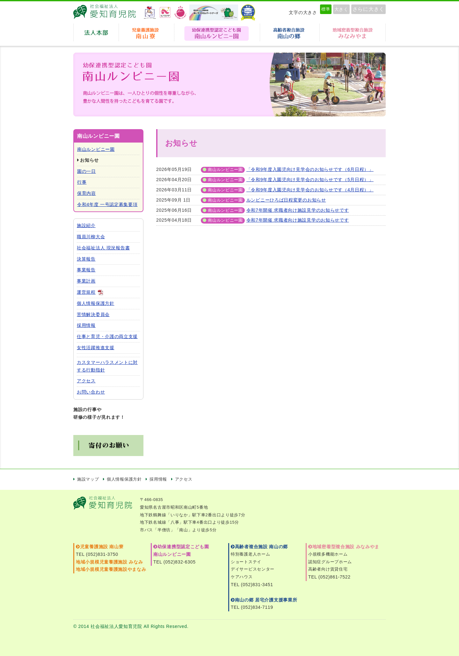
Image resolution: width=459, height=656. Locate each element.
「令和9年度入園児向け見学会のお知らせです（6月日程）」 (310, 169)
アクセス (86, 380)
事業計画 (86, 281)
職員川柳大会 (91, 236)
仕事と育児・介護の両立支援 (107, 336)
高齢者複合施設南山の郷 (289, 32)
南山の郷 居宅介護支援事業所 (264, 599)
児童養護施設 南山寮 (146, 32)
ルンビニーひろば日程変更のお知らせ (286, 200)
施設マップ (88, 479)
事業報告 (86, 269)
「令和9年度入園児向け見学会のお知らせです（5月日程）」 (310, 179)
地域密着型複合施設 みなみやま (343, 546)
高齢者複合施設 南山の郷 (259, 546)
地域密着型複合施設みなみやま (352, 32)
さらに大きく (368, 9)
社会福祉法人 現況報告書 (103, 247)
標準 (325, 9)
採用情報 (86, 325)
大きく (341, 9)
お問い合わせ (91, 391)
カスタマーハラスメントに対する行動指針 (107, 366)
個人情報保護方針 (95, 303)
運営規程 (86, 292)
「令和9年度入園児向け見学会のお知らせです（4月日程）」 (310, 189)
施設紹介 (86, 225)
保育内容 (86, 193)
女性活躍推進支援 (95, 347)
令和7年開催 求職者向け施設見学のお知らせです (297, 210)
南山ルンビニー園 (96, 149)
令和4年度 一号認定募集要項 (107, 204)
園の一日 (86, 171)
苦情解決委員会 (93, 314)
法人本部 (96, 32)
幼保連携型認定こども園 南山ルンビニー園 (217, 32)
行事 (81, 182)
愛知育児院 (106, 12)
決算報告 (86, 259)
